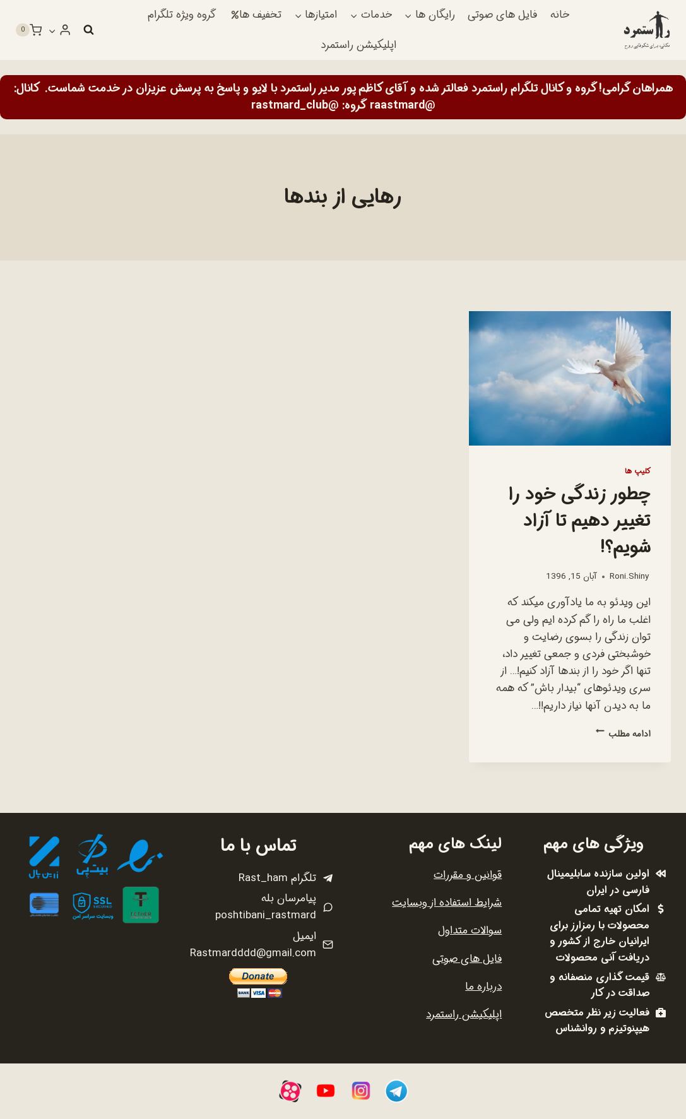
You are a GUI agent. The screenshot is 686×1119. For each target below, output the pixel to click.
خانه (559, 14)
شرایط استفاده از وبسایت (447, 902)
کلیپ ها (638, 471)
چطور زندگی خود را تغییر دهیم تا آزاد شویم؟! (580, 521)
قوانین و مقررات (468, 875)
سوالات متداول (470, 930)
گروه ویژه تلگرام (182, 14)
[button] (52, 30)
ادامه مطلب (623, 734)
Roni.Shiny (629, 576)
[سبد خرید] (28, 30)
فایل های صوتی (502, 14)
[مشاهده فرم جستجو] (88, 30)
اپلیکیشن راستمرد (358, 45)
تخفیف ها (256, 14)
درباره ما (483, 986)
